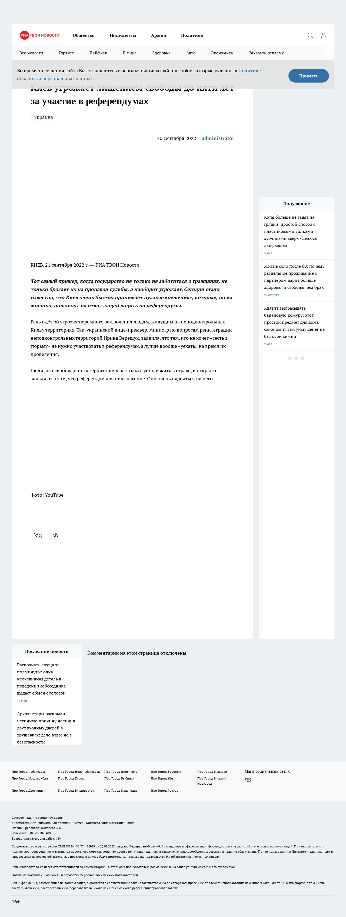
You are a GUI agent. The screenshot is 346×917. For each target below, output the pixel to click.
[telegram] (57, 535)
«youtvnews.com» (51, 818)
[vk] (39, 535)
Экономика (222, 52)
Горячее (66, 52)
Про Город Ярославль (120, 771)
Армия (158, 35)
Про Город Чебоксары (28, 771)
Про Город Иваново (212, 771)
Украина (43, 117)
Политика (192, 35)
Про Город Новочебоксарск (79, 771)
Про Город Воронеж (166, 771)
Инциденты (123, 35)
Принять (308, 75)
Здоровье (161, 52)
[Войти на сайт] (323, 35)
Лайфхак (98, 52)
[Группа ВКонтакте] (248, 780)
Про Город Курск (71, 778)
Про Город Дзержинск (28, 790)
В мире (130, 52)
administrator (218, 138)
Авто (190, 52)
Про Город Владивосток (76, 790)
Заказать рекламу (266, 52)
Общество (84, 35)
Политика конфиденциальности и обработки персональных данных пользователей (75, 875)
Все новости (31, 52)
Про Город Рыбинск (119, 778)
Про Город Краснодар (121, 790)
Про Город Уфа (162, 778)
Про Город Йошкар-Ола (30, 778)
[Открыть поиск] (310, 35)
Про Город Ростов (164, 790)
